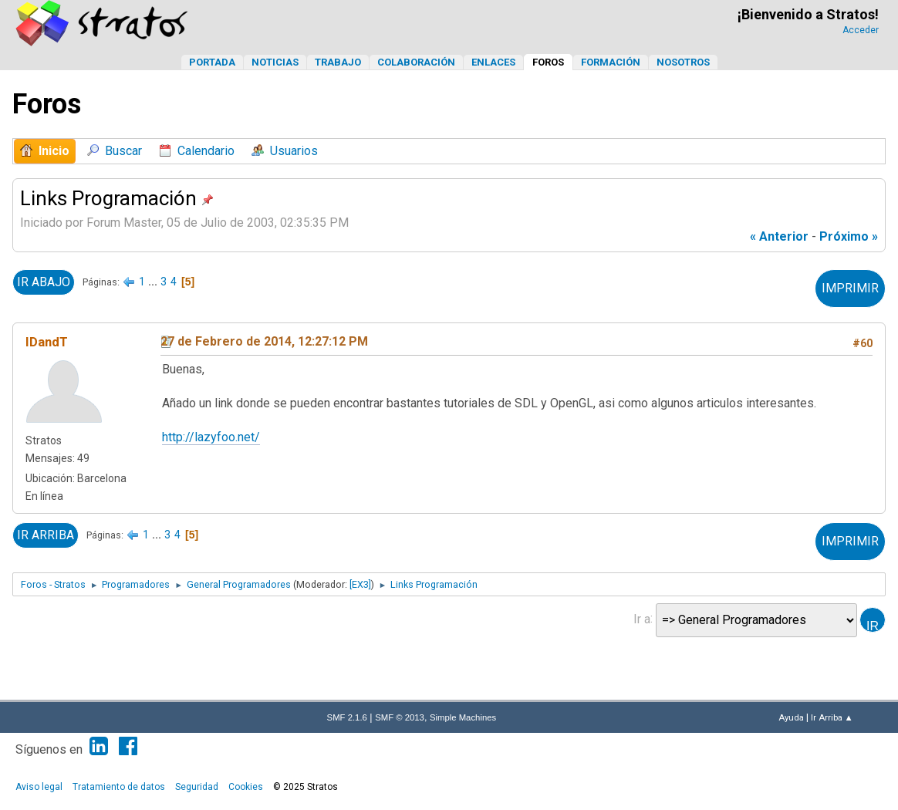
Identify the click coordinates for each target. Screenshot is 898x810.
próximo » (848, 236)
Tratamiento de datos (119, 786)
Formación (610, 62)
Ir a (641, 618)
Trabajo (338, 62)
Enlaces (493, 62)
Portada (212, 62)
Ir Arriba (45, 535)
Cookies (245, 786)
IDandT (46, 341)
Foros (548, 62)
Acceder (860, 30)
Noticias (275, 62)
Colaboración (416, 62)
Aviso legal (38, 786)
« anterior (779, 236)
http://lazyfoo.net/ (211, 437)
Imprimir (850, 288)
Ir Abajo (43, 282)
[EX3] (360, 584)
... (154, 281)
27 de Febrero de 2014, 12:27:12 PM (264, 341)
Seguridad (196, 786)
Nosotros (683, 62)
